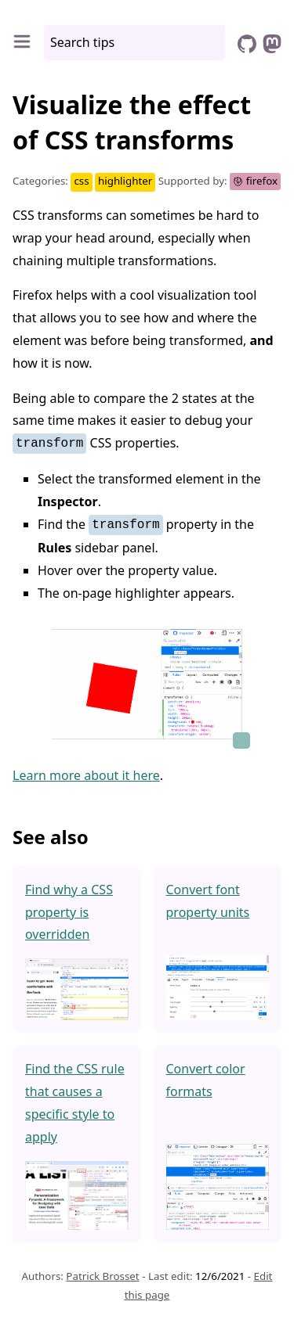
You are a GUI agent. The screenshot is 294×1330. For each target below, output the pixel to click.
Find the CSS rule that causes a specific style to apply (75, 1102)
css (81, 181)
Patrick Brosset (102, 1276)
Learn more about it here (86, 774)
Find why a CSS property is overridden (69, 912)
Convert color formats (205, 1080)
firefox (255, 181)
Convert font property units (208, 901)
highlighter (125, 181)
